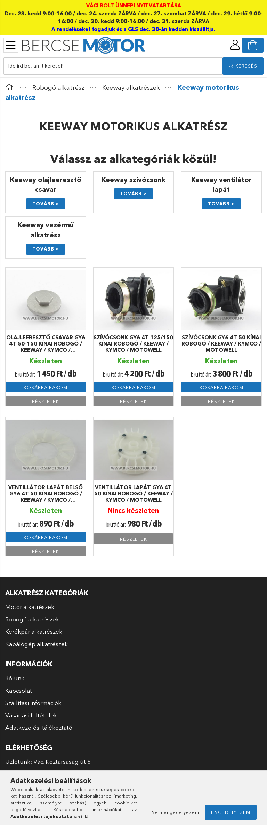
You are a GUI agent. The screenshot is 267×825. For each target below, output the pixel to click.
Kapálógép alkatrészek (36, 644)
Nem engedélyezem (175, 812)
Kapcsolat (18, 690)
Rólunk (14, 678)
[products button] (11, 45)
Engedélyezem (230, 812)
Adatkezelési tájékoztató (38, 727)
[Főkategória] (10, 88)
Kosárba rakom (45, 387)
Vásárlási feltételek (31, 715)
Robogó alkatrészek (32, 619)
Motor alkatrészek (29, 606)
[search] (243, 66)
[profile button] (235, 45)
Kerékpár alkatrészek (33, 631)
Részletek (45, 401)
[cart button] (253, 45)
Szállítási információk (33, 702)
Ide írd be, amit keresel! (36, 65)
